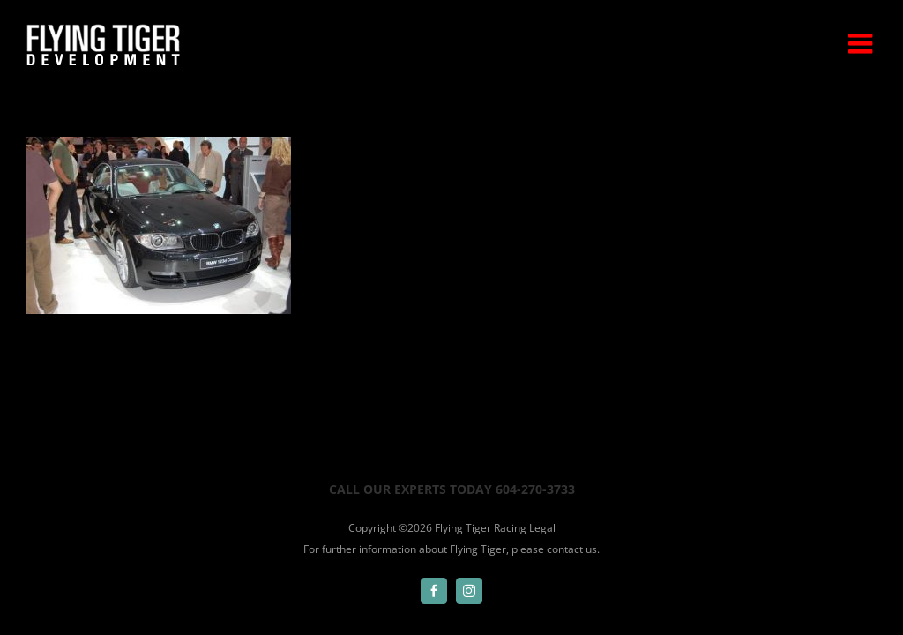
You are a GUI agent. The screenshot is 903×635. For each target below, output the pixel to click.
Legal (542, 527)
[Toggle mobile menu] (862, 43)
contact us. (573, 549)
